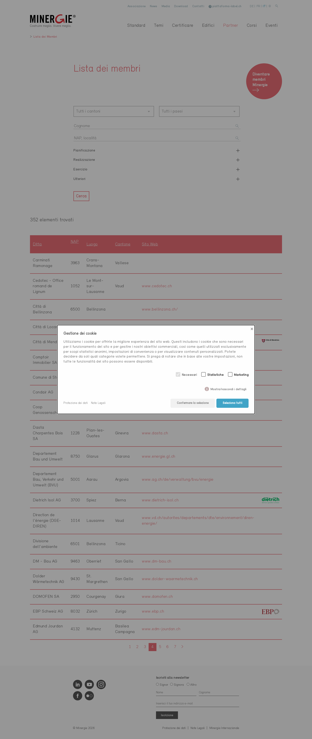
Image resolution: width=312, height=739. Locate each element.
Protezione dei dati (75, 403)
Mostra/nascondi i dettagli (228, 388)
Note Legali (98, 403)
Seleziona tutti (232, 403)
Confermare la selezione (193, 403)
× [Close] (252, 329)
